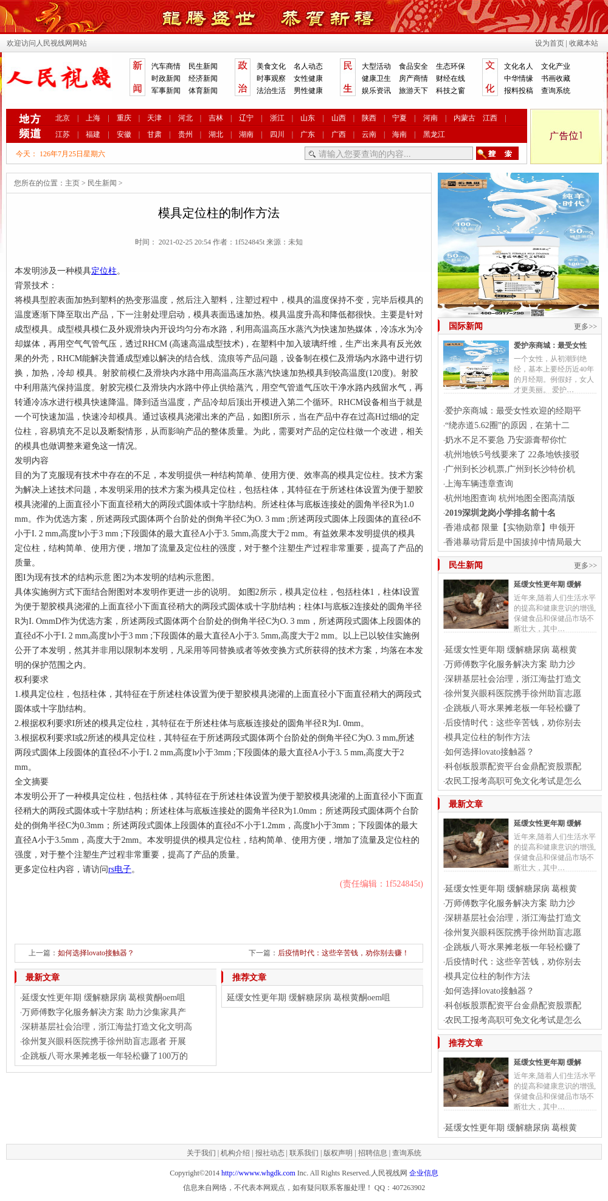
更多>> (585, 326)
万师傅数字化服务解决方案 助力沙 (510, 664)
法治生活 (271, 90)
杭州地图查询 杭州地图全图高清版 (510, 498)
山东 (307, 118)
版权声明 (338, 1153)
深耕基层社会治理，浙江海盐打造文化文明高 (107, 1026)
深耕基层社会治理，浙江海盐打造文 (513, 679)
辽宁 (246, 118)
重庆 (124, 118)
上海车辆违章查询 (479, 483)
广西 (338, 134)
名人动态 (308, 66)
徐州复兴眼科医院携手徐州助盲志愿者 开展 (104, 1041)
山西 (338, 118)
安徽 (124, 134)
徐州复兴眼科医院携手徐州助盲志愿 (513, 693)
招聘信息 (372, 1153)
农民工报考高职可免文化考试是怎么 (513, 781)
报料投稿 (518, 90)
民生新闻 (203, 66)
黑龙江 (434, 134)
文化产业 (555, 66)
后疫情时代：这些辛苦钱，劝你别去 (513, 722)
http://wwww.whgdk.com (258, 1173)
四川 (277, 134)
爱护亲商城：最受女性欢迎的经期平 (513, 410)
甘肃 (154, 134)
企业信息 (423, 1173)
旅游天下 (413, 90)
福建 (93, 134)
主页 (72, 183)
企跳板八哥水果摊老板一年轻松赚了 (513, 708)
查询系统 (555, 90)
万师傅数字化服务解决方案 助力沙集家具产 (104, 1012)
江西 (490, 118)
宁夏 (399, 118)
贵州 (185, 134)
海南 (399, 134)
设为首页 (549, 43)
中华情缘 (518, 78)
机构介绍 (235, 1153)
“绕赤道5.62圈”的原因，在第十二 (507, 425)
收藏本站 (583, 43)
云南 (369, 134)
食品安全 (413, 66)
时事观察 (271, 78)
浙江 (277, 118)
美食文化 (271, 66)
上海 (93, 118)
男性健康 (308, 90)
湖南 (246, 134)
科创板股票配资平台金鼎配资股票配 (513, 766)
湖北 (216, 134)
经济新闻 (203, 78)
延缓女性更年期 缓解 (547, 584)
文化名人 (518, 66)
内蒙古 (464, 118)
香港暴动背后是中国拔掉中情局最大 (513, 542)
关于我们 (201, 1153)
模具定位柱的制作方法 (487, 737)
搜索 (497, 153)
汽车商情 (166, 66)
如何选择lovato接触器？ (96, 953)
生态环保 (450, 66)
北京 (62, 118)
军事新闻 (166, 90)
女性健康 (308, 78)
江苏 (62, 134)
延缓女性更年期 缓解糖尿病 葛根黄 (511, 649)
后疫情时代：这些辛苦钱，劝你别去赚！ (343, 953)
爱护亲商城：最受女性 (550, 345)
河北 (185, 118)
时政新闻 (166, 78)
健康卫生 (376, 78)
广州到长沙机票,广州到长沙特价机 (510, 469)
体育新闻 (203, 90)
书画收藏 (555, 78)
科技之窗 (450, 90)
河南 (430, 118)
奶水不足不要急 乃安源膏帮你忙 (506, 440)
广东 (307, 134)
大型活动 (376, 66)
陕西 (369, 118)
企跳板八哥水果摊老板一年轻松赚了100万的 (105, 1056)
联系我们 (304, 1153)
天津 (154, 118)
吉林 (216, 118)
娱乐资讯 (376, 90)
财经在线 (450, 78)
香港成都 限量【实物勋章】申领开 (510, 527)
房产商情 (413, 78)
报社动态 (270, 1153)
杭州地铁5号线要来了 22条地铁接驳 (512, 454)
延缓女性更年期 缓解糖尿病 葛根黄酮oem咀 (103, 997)
